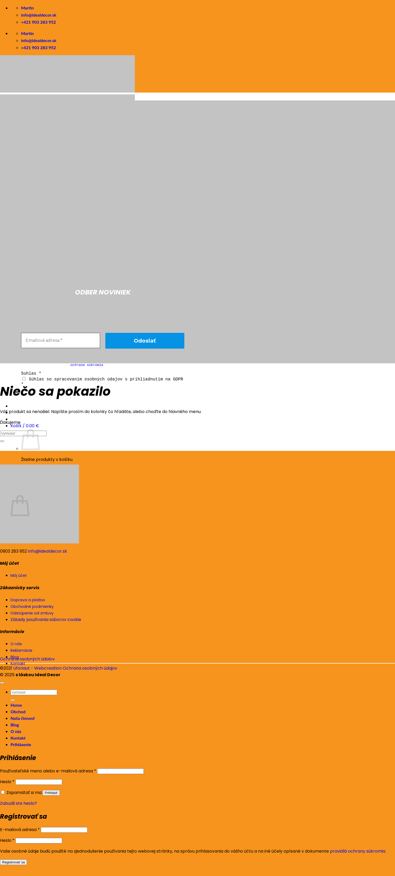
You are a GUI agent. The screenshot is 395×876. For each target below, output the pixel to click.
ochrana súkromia (86, 365)
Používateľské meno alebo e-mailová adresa (48, 771)
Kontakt (18, 737)
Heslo (7, 782)
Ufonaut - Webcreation (37, 668)
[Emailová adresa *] (60, 340)
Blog (15, 724)
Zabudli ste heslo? (18, 803)
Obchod (18, 711)
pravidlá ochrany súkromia (357, 851)
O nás (16, 731)
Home (16, 704)
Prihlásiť (51, 793)
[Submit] (2, 441)
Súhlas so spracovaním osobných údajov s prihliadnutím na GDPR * (102, 381)
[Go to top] (2, 683)
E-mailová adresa (20, 830)
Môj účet (19, 575)
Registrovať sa (13, 862)
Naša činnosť (22, 718)
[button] (25, 425)
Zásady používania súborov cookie (46, 620)
